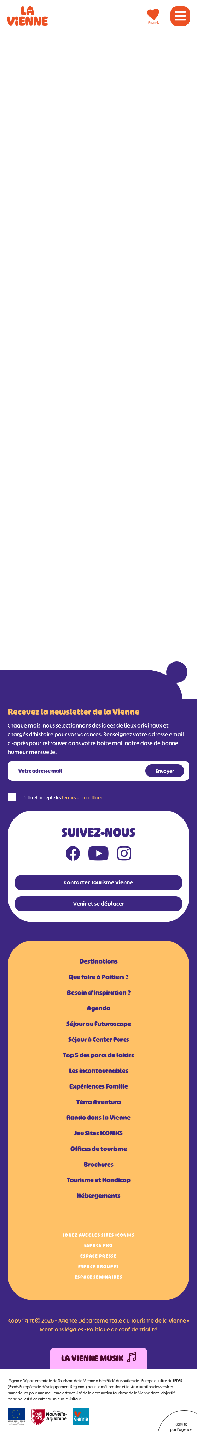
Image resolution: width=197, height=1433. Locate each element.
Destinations (99, 961)
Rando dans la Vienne (98, 1117)
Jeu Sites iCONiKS (98, 1133)
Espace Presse (98, 1256)
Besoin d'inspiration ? (99, 992)
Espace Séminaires (98, 1277)
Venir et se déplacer (98, 904)
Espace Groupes (98, 1267)
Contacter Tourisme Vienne (98, 882)
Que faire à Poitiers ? (98, 977)
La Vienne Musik (98, 1358)
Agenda (98, 1008)
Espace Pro (98, 1245)
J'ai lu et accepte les (62, 798)
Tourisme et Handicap (99, 1180)
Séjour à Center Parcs (98, 1039)
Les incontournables (98, 1071)
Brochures (99, 1164)
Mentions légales (61, 1329)
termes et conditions (82, 798)
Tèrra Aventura (98, 1102)
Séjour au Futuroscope (98, 1024)
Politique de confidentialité (122, 1329)
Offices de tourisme (98, 1149)
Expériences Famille (98, 1086)
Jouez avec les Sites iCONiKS (98, 1235)
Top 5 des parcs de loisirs (98, 1055)
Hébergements (99, 1196)
